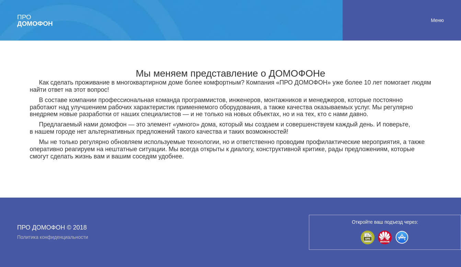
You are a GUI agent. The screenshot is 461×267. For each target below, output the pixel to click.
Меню (437, 20)
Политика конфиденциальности (52, 237)
